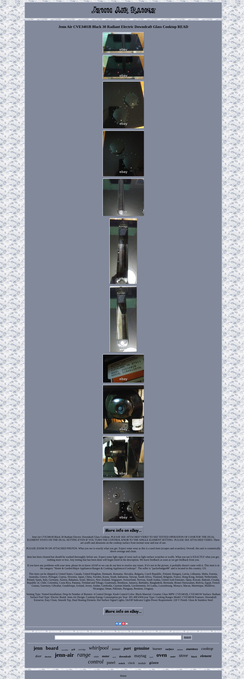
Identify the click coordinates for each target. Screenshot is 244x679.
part (127, 648)
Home (123, 675)
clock (131, 663)
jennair (116, 649)
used (114, 657)
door (38, 656)
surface (169, 649)
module (142, 663)
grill (73, 649)
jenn (38, 648)
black (194, 656)
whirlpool (99, 648)
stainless (192, 649)
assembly (65, 650)
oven (161, 655)
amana (180, 649)
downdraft (125, 656)
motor (105, 656)
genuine (141, 648)
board (52, 648)
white (96, 656)
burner (157, 649)
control (95, 662)
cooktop (207, 649)
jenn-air (64, 655)
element (205, 656)
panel (111, 662)
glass (154, 663)
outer (173, 656)
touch (151, 657)
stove (183, 655)
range (84, 655)
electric (48, 656)
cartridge (82, 649)
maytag (140, 655)
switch (121, 663)
